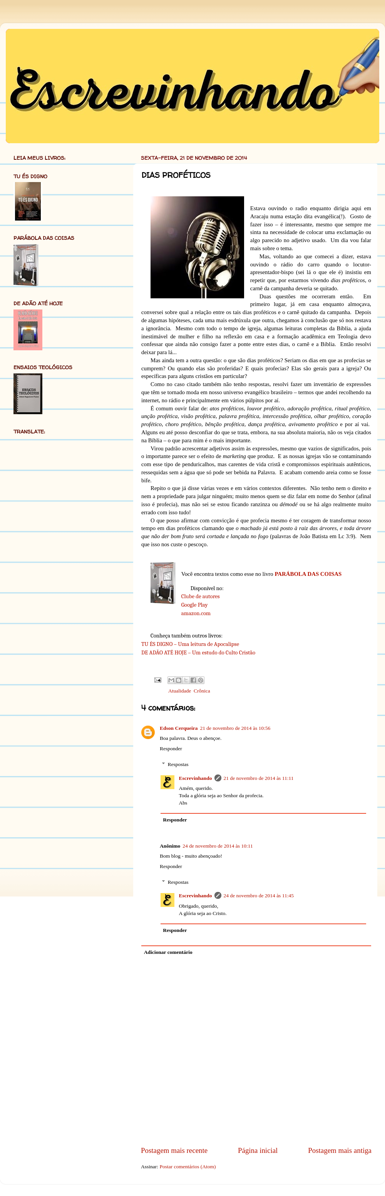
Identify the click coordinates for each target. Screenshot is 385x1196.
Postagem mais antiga (340, 1150)
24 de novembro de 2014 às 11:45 (259, 895)
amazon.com (196, 613)
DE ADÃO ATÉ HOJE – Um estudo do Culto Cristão (198, 652)
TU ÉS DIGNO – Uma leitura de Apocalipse (190, 644)
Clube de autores (200, 596)
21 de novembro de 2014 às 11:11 (259, 778)
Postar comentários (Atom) (187, 1166)
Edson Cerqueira (179, 728)
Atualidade (179, 691)
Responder (171, 748)
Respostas (178, 764)
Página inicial (258, 1150)
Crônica (202, 691)
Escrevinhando (195, 778)
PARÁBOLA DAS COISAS (308, 574)
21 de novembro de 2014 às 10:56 (235, 728)
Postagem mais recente (174, 1150)
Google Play (194, 605)
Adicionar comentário (168, 952)
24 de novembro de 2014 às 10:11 (217, 846)
